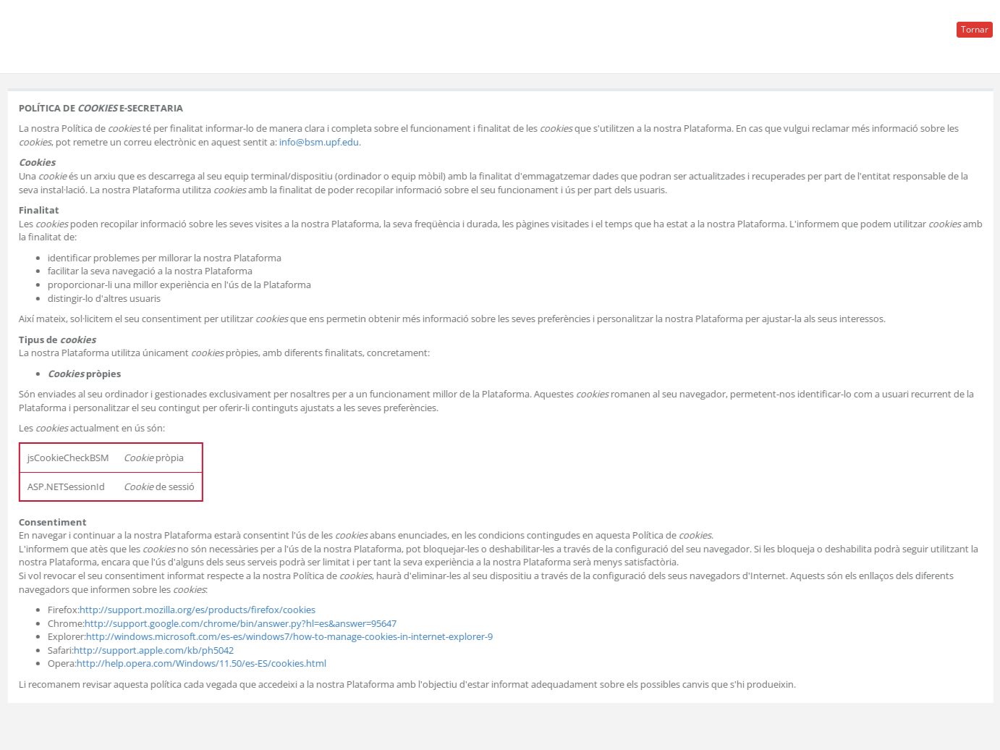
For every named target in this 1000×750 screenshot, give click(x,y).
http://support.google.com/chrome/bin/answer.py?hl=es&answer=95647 (241, 623)
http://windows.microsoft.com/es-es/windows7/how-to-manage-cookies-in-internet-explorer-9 (290, 636)
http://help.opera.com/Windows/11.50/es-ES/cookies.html (202, 663)
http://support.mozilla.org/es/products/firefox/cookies (198, 609)
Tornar (974, 29)
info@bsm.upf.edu (320, 141)
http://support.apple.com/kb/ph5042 (154, 650)
